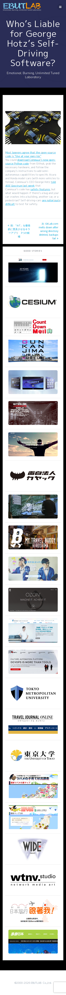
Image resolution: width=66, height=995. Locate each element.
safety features (40, 189)
